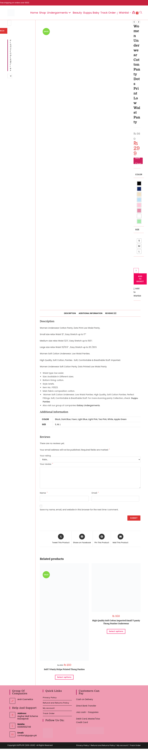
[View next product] (139, 22)
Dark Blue (66, 419)
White (110, 419)
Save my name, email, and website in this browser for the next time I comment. (79, 509)
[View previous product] (134, 22)
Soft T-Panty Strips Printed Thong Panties (64, 669)
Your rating (45, 456)
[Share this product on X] (60, 539)
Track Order (49, 713)
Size (137, 229)
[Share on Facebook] (82, 539)
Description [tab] (70, 313)
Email (95, 492)
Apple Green (120, 419)
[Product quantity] (136, 270)
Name (44, 492)
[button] (137, 292)
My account (49, 708)
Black (57, 419)
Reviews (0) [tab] (110, 313)
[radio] (139, 183)
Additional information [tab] (90, 313)
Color (138, 174)
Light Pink (92, 419)
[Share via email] (120, 539)
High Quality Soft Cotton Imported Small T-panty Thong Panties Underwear (116, 622)
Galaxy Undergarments (88, 405)
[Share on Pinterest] (101, 539)
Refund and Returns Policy (56, 702)
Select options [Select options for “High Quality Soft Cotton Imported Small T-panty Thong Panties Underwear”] (116, 631)
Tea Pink (102, 419)
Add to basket (140, 279)
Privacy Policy (50, 697)
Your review (46, 464)
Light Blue (82, 419)
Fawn (74, 419)
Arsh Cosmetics (25, 699)
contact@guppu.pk (27, 735)
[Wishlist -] (124, 13)
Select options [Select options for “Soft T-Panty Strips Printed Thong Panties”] (64, 677)
